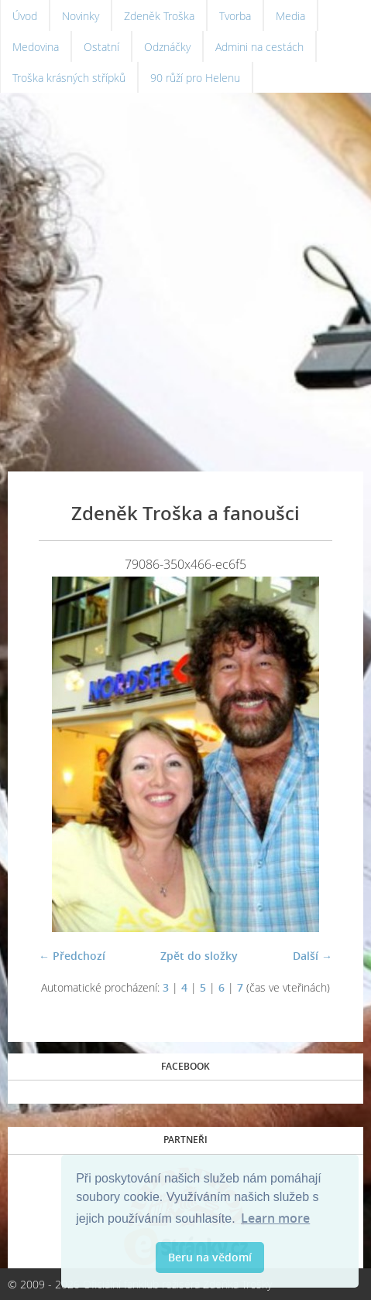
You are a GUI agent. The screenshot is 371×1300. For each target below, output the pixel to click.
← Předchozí (72, 955)
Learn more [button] (275, 1218)
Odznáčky (167, 46)
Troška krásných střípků (68, 77)
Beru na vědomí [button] (210, 1257)
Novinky (80, 16)
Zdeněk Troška (159, 16)
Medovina (35, 46)
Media (290, 16)
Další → (312, 955)
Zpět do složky (199, 955)
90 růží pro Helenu (195, 77)
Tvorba (235, 16)
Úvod (24, 16)
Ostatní (101, 46)
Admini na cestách (259, 46)
